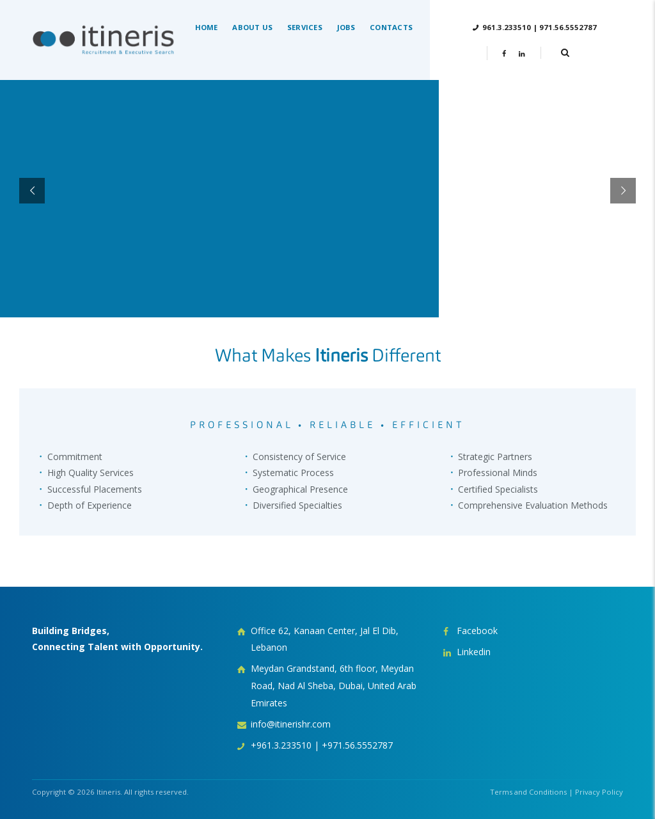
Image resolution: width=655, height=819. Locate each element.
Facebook (477, 630)
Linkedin (474, 652)
